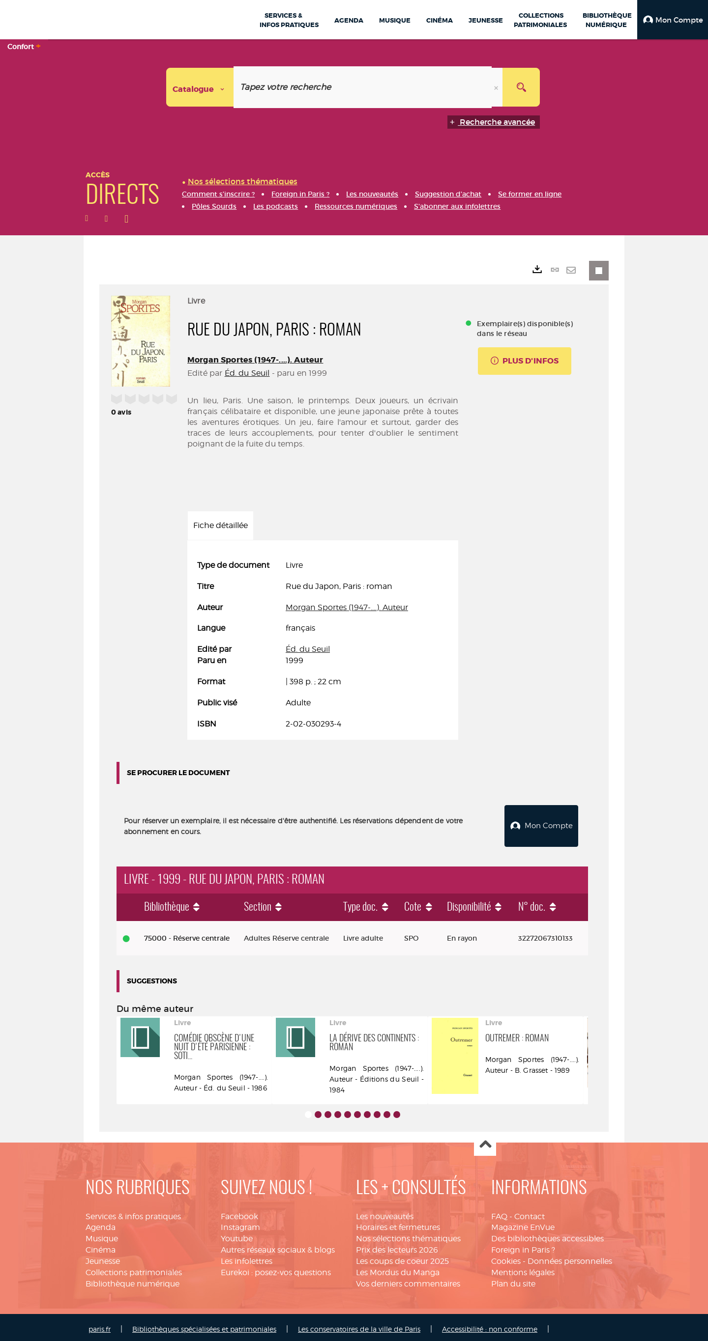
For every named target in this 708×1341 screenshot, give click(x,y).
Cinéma (101, 1246)
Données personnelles (570, 1257)
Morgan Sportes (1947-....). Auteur (255, 360)
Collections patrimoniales (134, 1268)
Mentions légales (523, 1268)
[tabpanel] (322, 645)
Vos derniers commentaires (408, 1280)
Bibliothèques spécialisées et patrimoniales (204, 1325)
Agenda (101, 1223)
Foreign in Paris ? (523, 1246)
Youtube (237, 1234)
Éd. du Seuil (247, 373)
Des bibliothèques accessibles (547, 1234)
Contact (529, 1212)
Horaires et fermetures (398, 1223)
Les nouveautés (384, 1212)
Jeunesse (103, 1257)
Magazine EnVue (523, 1223)
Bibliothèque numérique (132, 1280)
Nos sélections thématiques (408, 1234)
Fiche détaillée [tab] (220, 525)
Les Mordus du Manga (398, 1268)
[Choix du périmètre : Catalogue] (200, 87)
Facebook (239, 1212)
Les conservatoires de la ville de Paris (359, 1325)
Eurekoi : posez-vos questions (276, 1268)
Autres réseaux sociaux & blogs (278, 1246)
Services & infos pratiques (133, 1212)
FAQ (499, 1212)
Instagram (240, 1223)
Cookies (506, 1257)
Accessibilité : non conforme (489, 1325)
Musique (102, 1234)
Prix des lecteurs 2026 (397, 1246)
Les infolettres (246, 1257)
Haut (485, 1141)
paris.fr (99, 1325)
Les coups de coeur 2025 (402, 1257)
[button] (672, 19)
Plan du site (513, 1280)
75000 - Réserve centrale (187, 934)
